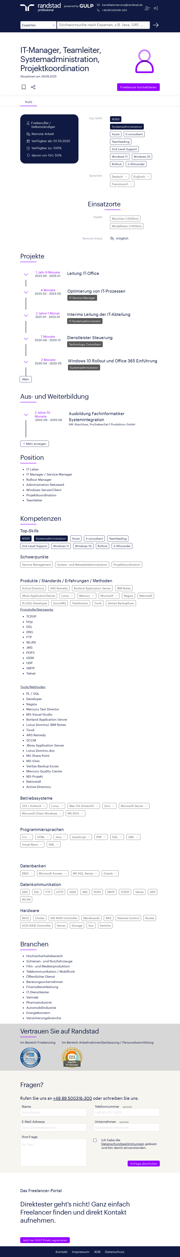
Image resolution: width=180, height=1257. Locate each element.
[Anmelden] (155, 8)
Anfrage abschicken (143, 1163)
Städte (97, 217)
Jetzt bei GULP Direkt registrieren (45, 1240)
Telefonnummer (107, 1106)
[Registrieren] (147, 8)
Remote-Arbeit (92, 238)
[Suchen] (156, 25)
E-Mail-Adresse (33, 1121)
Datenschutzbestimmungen (122, 1144)
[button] (38, 25)
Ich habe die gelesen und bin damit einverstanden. (129, 1143)
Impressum (80, 1252)
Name (26, 1106)
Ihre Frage (29, 1137)
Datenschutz (114, 1252)
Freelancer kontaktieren (138, 87)
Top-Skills (95, 118)
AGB (97, 1252)
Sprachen (95, 175)
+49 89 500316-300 (114, 10)
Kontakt (62, 1252)
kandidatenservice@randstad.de (122, 4)
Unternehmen (105, 1121)
